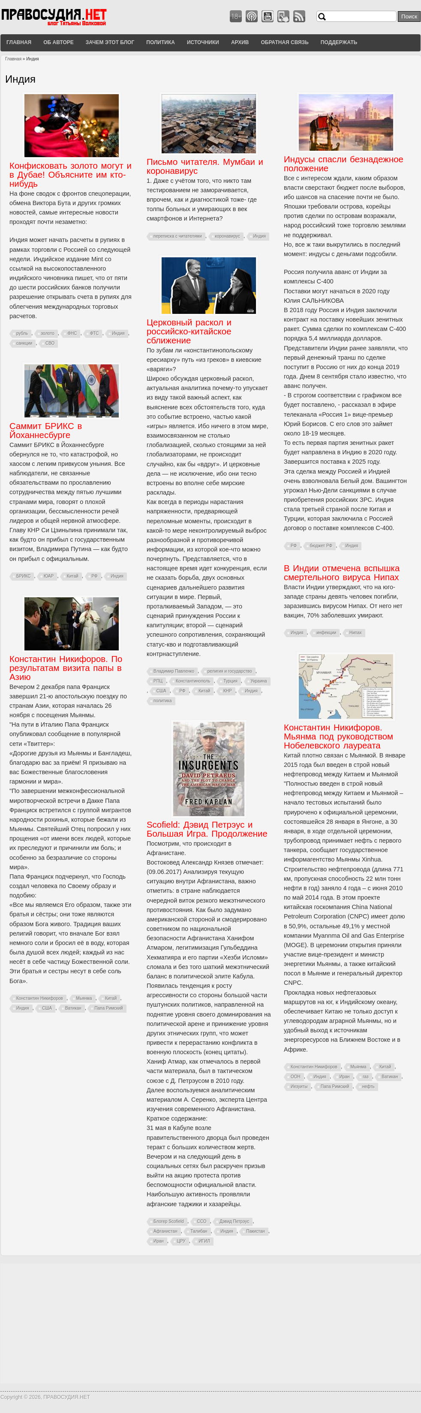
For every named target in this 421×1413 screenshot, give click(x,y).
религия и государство (229, 671)
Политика (160, 42)
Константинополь (193, 681)
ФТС (94, 333)
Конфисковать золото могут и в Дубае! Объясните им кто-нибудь (70, 174)
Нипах (355, 632)
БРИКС (23, 576)
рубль (22, 333)
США (161, 691)
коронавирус (228, 236)
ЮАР (49, 576)
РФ (294, 545)
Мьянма (84, 998)
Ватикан (73, 1008)
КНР (227, 691)
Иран (345, 1076)
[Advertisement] (210, 1323)
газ (365, 1076)
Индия (118, 333)
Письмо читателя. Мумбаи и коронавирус (205, 166)
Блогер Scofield (168, 1221)
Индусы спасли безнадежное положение (343, 164)
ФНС (72, 333)
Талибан (198, 1231)
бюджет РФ (321, 545)
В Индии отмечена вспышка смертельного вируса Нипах (342, 572)
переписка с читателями (177, 236)
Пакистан (255, 1231)
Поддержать (339, 42)
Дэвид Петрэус (234, 1221)
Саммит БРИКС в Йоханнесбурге (45, 430)
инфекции (326, 632)
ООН (296, 1076)
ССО (202, 1221)
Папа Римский (108, 1008)
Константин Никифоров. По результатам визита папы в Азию (65, 668)
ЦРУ (181, 1241)
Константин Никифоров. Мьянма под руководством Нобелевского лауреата (338, 736)
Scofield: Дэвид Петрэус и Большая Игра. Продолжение (207, 829)
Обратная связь (284, 42)
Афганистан (165, 1231)
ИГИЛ (204, 1241)
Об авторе (58, 42)
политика (162, 700)
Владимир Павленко (173, 671)
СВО (49, 343)
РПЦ (157, 681)
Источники (203, 42)
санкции (24, 343)
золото (47, 333)
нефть (368, 1086)
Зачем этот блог (110, 42)
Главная (18, 42)
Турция (230, 681)
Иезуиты (299, 1086)
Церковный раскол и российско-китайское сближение (189, 331)
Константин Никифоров (39, 998)
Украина (259, 681)
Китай (204, 691)
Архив (240, 42)
